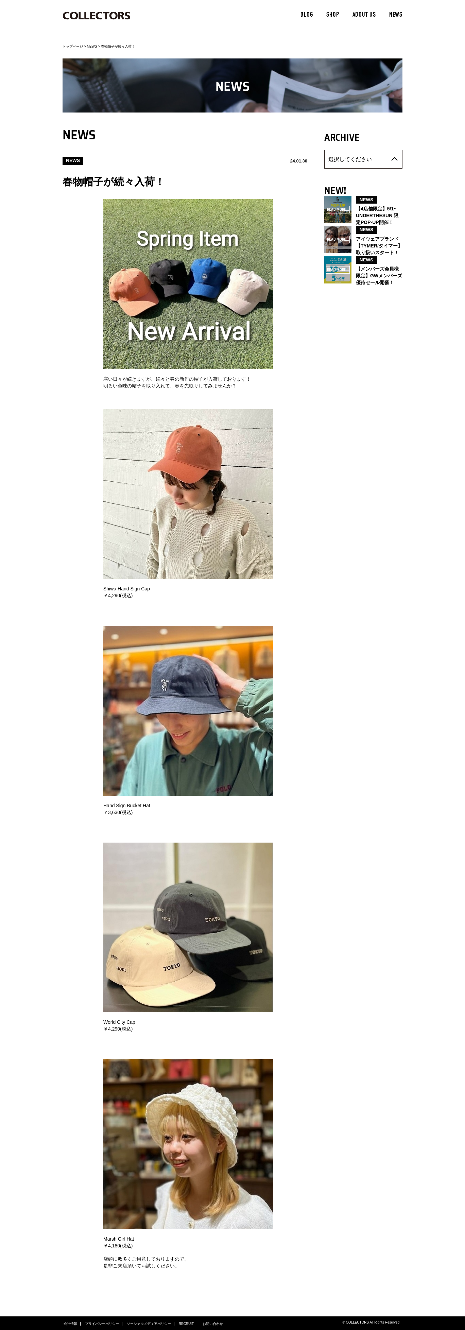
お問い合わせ (213, 1323)
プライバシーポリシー (102, 1323)
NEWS (395, 15)
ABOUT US (364, 15)
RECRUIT (187, 1323)
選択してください (345, 158)
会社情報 (70, 1323)
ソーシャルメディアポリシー (149, 1323)
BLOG (306, 15)
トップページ (73, 46)
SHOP (332, 15)
